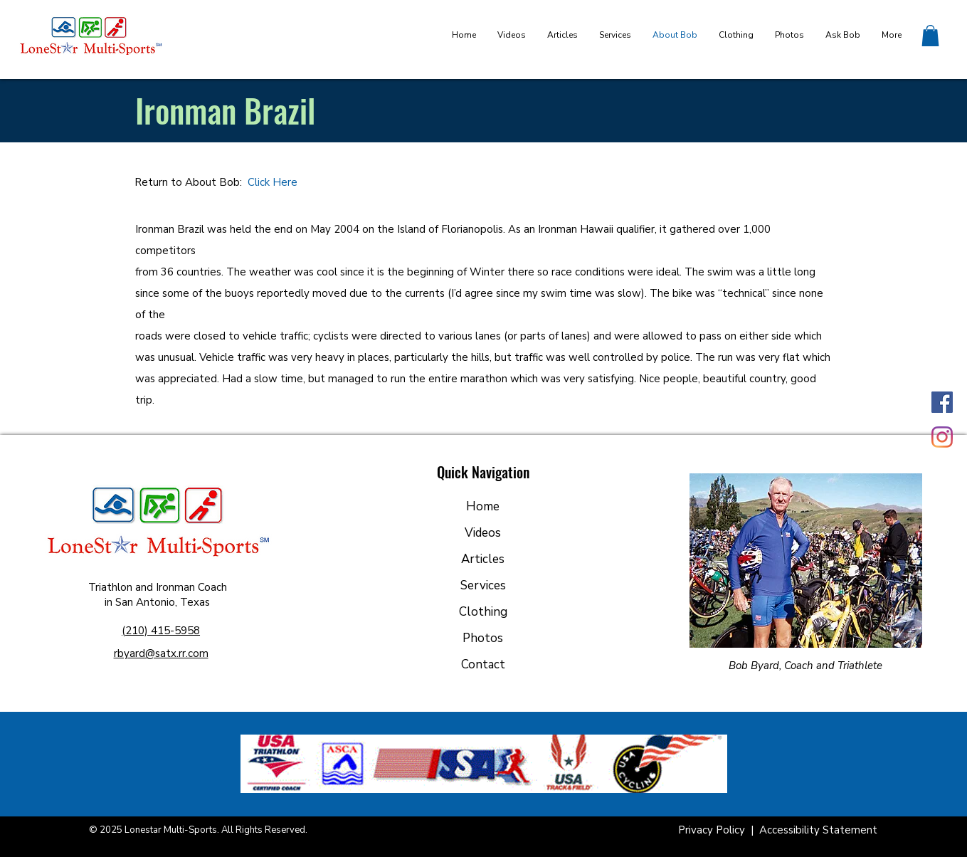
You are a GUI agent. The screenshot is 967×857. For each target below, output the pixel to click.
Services (483, 585)
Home (483, 506)
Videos (483, 533)
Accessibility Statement (818, 830)
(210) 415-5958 (161, 631)
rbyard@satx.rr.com (161, 653)
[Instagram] (942, 437)
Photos (483, 638)
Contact (483, 664)
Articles (482, 559)
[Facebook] (942, 402)
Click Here (272, 182)
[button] (930, 35)
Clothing (483, 612)
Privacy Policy (713, 830)
